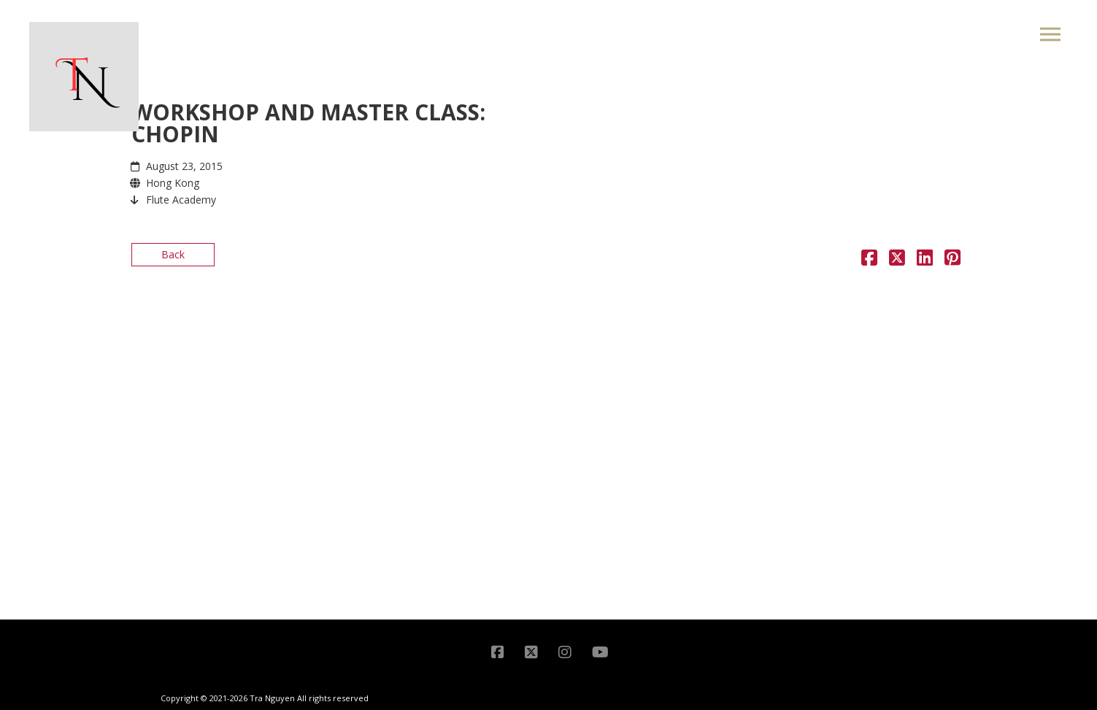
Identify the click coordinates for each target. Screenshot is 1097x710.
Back (173, 254)
